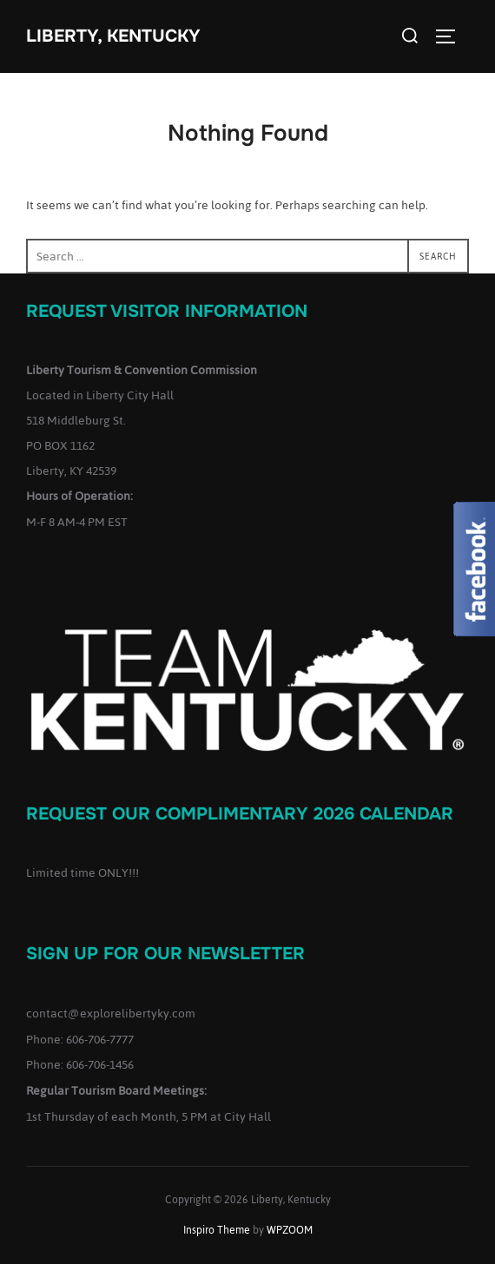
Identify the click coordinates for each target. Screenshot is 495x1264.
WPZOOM (290, 1230)
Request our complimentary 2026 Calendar (239, 814)
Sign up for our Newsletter (165, 953)
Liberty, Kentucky (113, 36)
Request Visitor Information (166, 311)
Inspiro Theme (216, 1230)
